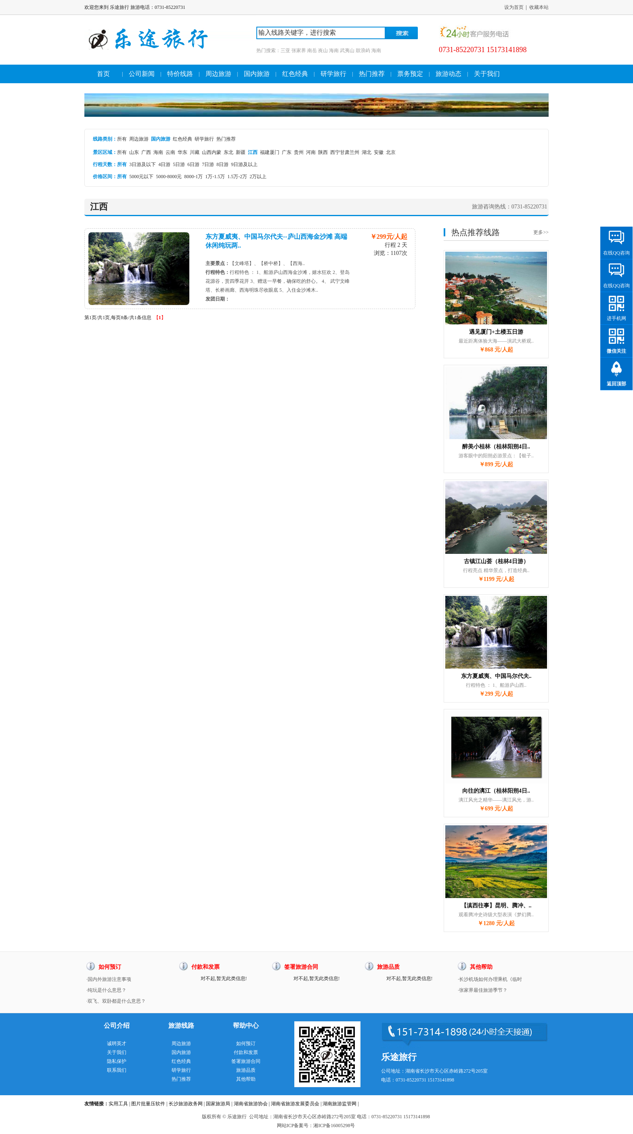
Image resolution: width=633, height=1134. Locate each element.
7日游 (208, 164)
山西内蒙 (211, 152)
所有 (122, 139)
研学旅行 (333, 73)
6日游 (193, 164)
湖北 (366, 152)
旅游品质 (246, 1070)
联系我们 (116, 1070)
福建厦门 (269, 152)
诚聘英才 (116, 1043)
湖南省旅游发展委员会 (295, 1104)
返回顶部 (616, 384)
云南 (170, 152)
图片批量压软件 (148, 1104)
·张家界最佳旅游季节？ (482, 990)
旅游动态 (448, 73)
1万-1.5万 (215, 176)
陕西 (323, 152)
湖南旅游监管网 (339, 1104)
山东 (134, 152)
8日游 (222, 164)
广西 (146, 152)
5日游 (179, 164)
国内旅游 (257, 73)
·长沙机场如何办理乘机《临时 (490, 979)
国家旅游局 (218, 1104)
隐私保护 (116, 1061)
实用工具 (118, 1104)
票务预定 (410, 73)
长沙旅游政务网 (186, 1104)
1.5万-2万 (237, 176)
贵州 (299, 152)
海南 (158, 152)
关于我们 (487, 73)
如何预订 (246, 1043)
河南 (311, 152)
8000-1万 (193, 176)
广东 (286, 152)
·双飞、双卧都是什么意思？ (116, 1001)
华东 (182, 152)
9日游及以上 (244, 164)
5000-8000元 (169, 176)
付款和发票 (246, 1052)
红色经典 (295, 73)
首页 (103, 73)
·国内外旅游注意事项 (108, 979)
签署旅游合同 (245, 1061)
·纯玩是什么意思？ (106, 990)
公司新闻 (142, 73)
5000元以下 (141, 176)
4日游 (164, 164)
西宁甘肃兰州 (344, 152)
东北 (228, 152)
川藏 (194, 152)
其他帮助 (246, 1079)
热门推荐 (372, 73)
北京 (391, 152)
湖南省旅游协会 (251, 1104)
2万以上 (257, 176)
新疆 (240, 152)
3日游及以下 (142, 164)
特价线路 (180, 73)
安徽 (379, 152)
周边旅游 (218, 73)
